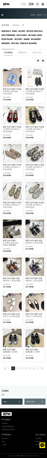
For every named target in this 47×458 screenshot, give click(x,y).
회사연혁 (38, 441)
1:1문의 (4, 444)
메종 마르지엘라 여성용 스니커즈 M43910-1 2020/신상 (34, 205)
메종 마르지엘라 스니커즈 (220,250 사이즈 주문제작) (10, 243)
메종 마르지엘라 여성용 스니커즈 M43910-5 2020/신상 (34, 129)
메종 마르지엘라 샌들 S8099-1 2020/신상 (33, 279)
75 (29, 367)
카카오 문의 (34, 401)
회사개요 (38, 438)
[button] (37, 4)
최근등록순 (8, 52)
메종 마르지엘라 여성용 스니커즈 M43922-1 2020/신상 (34, 91)
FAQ (11, 401)
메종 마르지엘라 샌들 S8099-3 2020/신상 (34, 242)
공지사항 (5, 438)
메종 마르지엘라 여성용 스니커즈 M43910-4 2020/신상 (12, 167)
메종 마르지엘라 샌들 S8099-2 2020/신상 (11, 279)
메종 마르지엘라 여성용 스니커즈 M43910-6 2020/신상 (12, 129)
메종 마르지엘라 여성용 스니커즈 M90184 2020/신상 (12, 91)
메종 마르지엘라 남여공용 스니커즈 (10, 351)
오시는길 (38, 444)
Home (33, 15)
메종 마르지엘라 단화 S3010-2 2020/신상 (11, 315)
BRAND (16, 25)
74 (25, 367)
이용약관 (5, 423)
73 (21, 367)
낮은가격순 (37, 52)
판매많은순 (22, 52)
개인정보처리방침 (8, 426)
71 (12, 367)
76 (33, 367)
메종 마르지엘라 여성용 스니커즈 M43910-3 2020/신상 (34, 167)
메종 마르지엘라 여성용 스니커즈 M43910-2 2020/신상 (12, 205)
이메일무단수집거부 (8, 429)
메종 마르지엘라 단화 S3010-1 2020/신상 (33, 315)
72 (17, 367)
